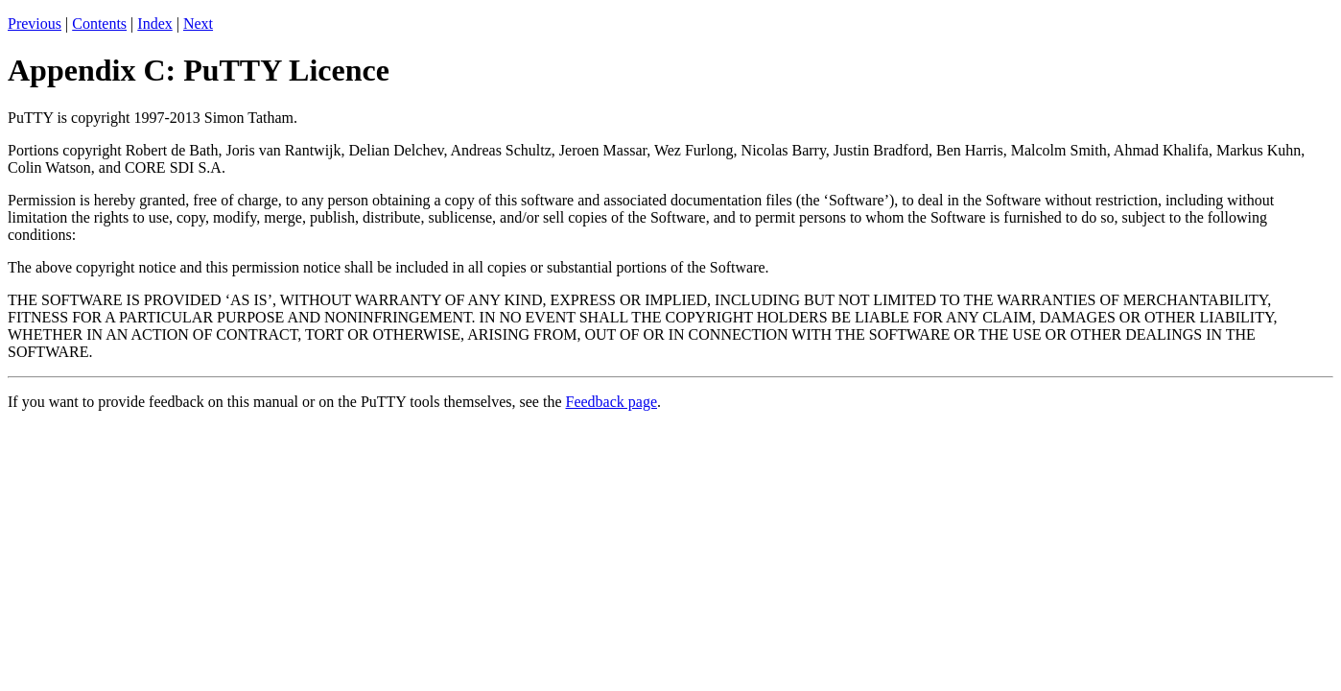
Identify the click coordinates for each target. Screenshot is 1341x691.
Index (154, 23)
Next (198, 23)
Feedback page (612, 401)
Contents (99, 23)
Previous (34, 23)
